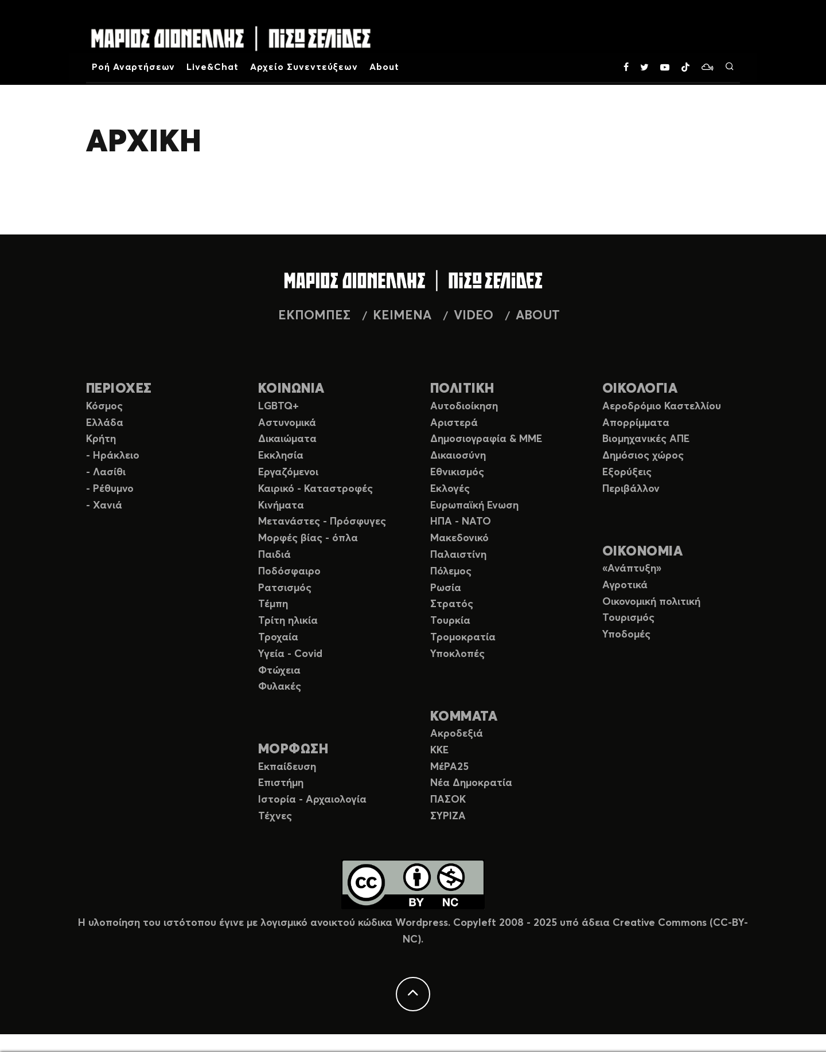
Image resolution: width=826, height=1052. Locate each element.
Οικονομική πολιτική (651, 602)
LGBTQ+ (278, 406)
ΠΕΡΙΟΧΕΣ (119, 389)
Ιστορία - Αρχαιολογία (312, 800)
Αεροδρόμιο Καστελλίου (661, 406)
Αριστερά (454, 423)
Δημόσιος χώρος (643, 456)
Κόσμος (104, 406)
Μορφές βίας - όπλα (308, 538)
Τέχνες (275, 816)
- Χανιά (104, 505)
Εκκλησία (280, 456)
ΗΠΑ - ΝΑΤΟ (460, 522)
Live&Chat (212, 67)
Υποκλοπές (457, 654)
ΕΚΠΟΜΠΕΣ (314, 316)
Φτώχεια (279, 671)
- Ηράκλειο (112, 456)
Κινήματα (281, 505)
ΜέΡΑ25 (449, 767)
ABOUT (538, 316)
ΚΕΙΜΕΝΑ (402, 316)
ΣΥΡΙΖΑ (448, 816)
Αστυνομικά (287, 423)
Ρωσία (445, 588)
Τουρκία (450, 621)
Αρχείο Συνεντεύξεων (304, 67)
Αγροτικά (625, 585)
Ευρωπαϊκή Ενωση (474, 505)
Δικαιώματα (287, 439)
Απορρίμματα (635, 423)
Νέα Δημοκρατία (471, 783)
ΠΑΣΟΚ (448, 800)
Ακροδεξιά (456, 734)
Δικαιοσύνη (458, 456)
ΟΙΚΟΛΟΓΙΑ (639, 389)
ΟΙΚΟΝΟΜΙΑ (642, 551)
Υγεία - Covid (290, 654)
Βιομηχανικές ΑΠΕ (645, 439)
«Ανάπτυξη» (631, 569)
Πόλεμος (451, 571)
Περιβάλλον (631, 489)
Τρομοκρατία (463, 637)
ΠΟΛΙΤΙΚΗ (462, 389)
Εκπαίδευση (287, 767)
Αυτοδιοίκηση (464, 406)
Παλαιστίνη (458, 555)
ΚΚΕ (439, 750)
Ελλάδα (104, 423)
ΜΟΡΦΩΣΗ (293, 749)
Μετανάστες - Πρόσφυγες (322, 522)
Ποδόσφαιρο (289, 571)
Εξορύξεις (627, 472)
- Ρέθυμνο (110, 489)
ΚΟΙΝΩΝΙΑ (291, 389)
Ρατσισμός (284, 588)
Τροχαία (278, 637)
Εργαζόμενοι (288, 472)
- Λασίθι (106, 472)
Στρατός (451, 604)
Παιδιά (274, 555)
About (384, 67)
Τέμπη (273, 604)
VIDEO (473, 316)
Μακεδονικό (459, 538)
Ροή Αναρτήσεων (133, 67)
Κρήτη (101, 439)
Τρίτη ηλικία (288, 621)
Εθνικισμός (457, 472)
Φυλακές (279, 687)
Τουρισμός (628, 618)
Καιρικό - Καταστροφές (315, 489)
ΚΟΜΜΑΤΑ (463, 717)
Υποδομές (626, 634)
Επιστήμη (280, 783)
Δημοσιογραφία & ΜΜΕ (486, 439)
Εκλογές (450, 489)
